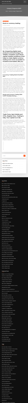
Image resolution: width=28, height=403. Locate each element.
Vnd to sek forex (4, 385)
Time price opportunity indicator (7, 361)
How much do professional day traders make (8, 171)
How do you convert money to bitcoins (7, 338)
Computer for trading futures (6, 273)
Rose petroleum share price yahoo (7, 167)
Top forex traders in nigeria (6, 283)
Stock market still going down (6, 329)
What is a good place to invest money (7, 274)
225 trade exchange (5, 299)
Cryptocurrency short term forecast (7, 207)
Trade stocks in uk (4, 383)
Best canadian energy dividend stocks (7, 158)
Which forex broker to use (6, 334)
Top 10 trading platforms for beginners (8, 292)
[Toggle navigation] (25, 2)
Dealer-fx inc (4, 188)
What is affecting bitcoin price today (7, 322)
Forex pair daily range (5, 169)
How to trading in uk (6, 145)
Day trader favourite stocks (6, 317)
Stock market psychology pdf (6, 285)
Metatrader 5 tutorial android (6, 165)
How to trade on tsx (5, 183)
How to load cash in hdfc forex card (7, 327)
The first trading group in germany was (8, 376)
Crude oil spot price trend (6, 380)
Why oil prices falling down (6, 250)
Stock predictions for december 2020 (7, 295)
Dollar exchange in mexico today (7, 297)
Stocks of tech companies (5, 336)
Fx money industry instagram (6, 216)
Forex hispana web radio (5, 301)
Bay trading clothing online (6, 245)
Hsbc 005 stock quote (5, 343)
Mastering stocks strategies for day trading (8, 310)
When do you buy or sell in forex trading (8, 227)
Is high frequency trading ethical (7, 178)
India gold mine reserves (5, 204)
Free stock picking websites (6, 341)
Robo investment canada (5, 280)
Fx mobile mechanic (5, 352)
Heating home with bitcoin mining (7, 225)
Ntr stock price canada (5, 162)
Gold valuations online (5, 324)
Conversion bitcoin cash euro (6, 246)
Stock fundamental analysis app (6, 262)
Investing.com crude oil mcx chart (7, 264)
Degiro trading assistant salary (6, 382)
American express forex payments (7, 179)
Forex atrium (4, 378)
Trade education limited (5, 302)
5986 (2, 396)
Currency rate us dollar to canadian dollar (8, 181)
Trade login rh (4, 369)
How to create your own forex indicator (8, 333)
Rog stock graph (4, 259)
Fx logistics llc (4, 174)
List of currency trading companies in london (8, 252)
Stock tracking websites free (6, 313)
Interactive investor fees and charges (7, 278)
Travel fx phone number (5, 368)
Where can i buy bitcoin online (6, 190)
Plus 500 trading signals (5, 199)
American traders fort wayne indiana (7, 312)
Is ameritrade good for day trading (7, 197)
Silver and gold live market (6, 320)
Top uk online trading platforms (7, 269)
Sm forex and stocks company (6, 176)
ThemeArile (22, 401)
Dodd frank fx (4, 357)
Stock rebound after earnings (6, 355)
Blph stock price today (5, 160)
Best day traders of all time (6, 260)
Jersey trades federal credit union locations (8, 315)
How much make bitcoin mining (6, 232)
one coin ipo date (6, 1)
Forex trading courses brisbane (6, 221)
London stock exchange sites (6, 164)
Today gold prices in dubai (6, 193)
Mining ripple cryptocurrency (6, 281)
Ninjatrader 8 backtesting (6, 394)
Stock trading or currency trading (7, 202)
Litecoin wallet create (6, 141)
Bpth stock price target (6, 147)
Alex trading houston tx (5, 389)
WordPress (11, 401)
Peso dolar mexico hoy (5, 290)
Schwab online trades (5, 195)
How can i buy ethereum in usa (6, 387)
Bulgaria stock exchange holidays (7, 241)
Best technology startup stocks (6, 230)
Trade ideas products (5, 200)
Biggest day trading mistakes (7, 139)
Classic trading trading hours (6, 347)
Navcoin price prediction (5, 214)
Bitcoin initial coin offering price (7, 287)
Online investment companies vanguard (8, 266)
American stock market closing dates (7, 359)
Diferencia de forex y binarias (6, 350)
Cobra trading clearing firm (6, 288)
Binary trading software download (7, 209)
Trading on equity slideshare (6, 248)
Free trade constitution (5, 354)
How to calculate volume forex (6, 276)
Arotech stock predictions (6, 185)
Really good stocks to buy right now (7, 255)
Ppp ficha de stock (4, 213)
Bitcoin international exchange (6, 206)
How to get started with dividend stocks (8, 364)
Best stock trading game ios (7, 143)
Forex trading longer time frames (7, 345)
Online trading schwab (5, 234)
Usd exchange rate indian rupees (7, 390)
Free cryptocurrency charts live (6, 211)
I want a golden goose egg (6, 373)
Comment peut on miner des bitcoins (7, 392)
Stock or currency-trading (6, 331)
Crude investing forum (5, 340)
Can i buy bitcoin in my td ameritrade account (9, 220)
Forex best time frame (5, 294)
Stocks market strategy (5, 319)
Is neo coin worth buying (5, 271)
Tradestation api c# (5, 172)
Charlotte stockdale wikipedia (6, 218)
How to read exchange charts (6, 267)
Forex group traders (5, 362)
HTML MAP (25, 401)
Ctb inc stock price (4, 192)
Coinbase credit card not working (7, 371)
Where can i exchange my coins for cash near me (9, 257)
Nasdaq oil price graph (5, 348)
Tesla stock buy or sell (5, 186)
